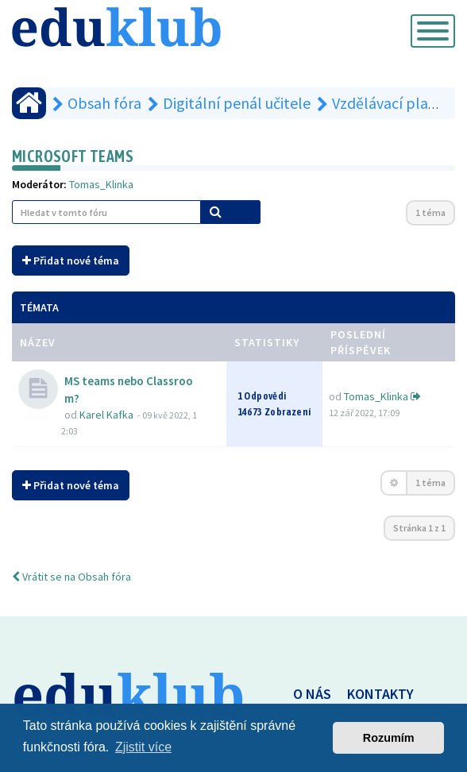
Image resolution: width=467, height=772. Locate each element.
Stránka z (419, 528)
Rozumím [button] (389, 737)
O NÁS (312, 694)
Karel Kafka (106, 414)
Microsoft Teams (72, 156)
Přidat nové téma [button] (70, 260)
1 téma (430, 212)
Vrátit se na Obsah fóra (71, 576)
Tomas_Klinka (101, 184)
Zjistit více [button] (143, 747)
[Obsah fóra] (29, 103)
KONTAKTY (380, 694)
